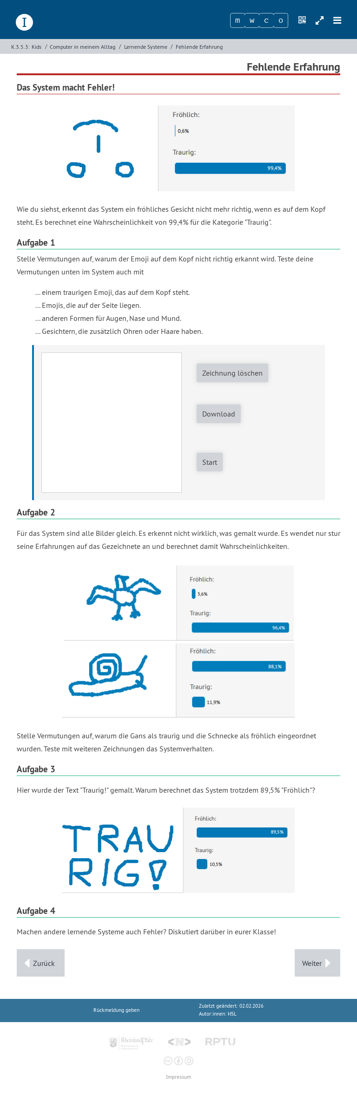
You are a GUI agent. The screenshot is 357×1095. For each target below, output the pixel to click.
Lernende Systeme (145, 46)
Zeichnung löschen (232, 373)
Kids (36, 46)
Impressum (178, 1077)
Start (209, 462)
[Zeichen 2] (252, 20)
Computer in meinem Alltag (82, 46)
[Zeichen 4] (280, 20)
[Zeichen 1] (237, 20)
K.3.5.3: (20, 46)
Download (218, 413)
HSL (232, 1014)
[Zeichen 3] (266, 20)
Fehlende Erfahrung (199, 46)
